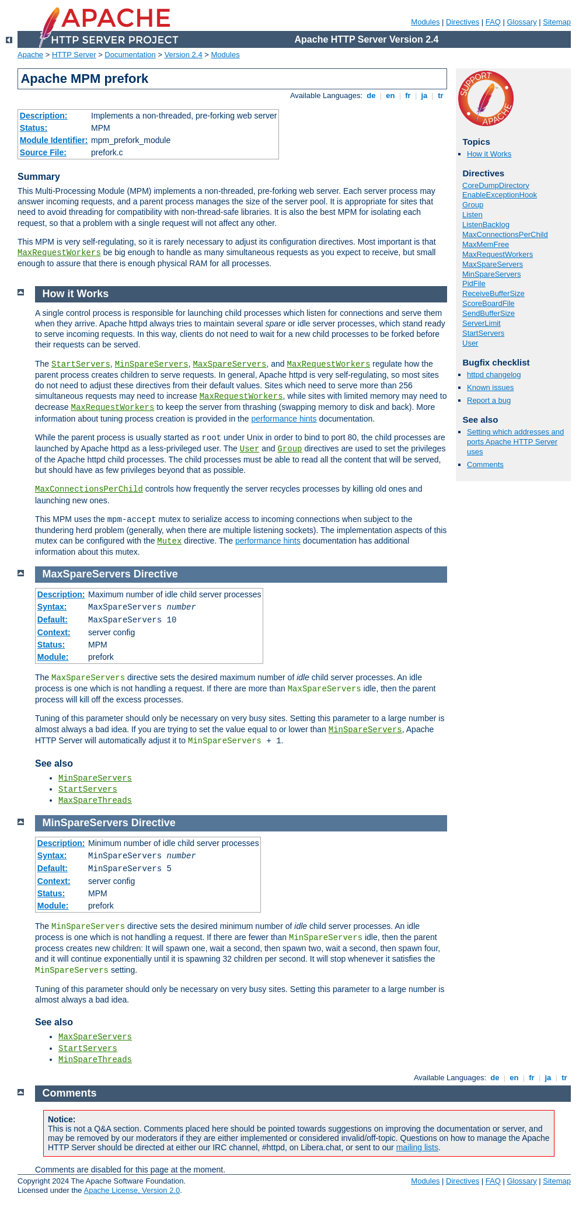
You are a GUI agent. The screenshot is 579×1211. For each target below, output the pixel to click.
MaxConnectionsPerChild (505, 234)
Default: (52, 619)
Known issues (490, 387)
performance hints (283, 418)
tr (441, 95)
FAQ (493, 22)
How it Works (489, 153)
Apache (30, 54)
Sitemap (557, 22)
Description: (44, 115)
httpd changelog (494, 374)
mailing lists (417, 1147)
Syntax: (52, 606)
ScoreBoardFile (488, 303)
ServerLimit (481, 323)
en (390, 95)
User (470, 343)
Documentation (129, 54)
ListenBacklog (486, 224)
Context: (54, 632)
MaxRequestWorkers (59, 252)
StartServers (483, 333)
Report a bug (489, 400)
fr (408, 95)
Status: (33, 128)
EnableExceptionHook (499, 194)
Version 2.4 (184, 54)
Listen (472, 214)
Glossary (521, 22)
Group (472, 204)
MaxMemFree (485, 244)
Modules (425, 22)
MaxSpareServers (492, 264)
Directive (156, 574)
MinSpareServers (491, 274)
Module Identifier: (54, 140)
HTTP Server (74, 54)
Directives (462, 22)
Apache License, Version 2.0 (131, 1190)
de (371, 95)
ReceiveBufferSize (493, 293)
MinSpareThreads (95, 1059)
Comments (485, 464)
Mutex (169, 541)
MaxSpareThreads (95, 800)
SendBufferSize (488, 313)
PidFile (474, 283)
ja (424, 95)
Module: (53, 657)
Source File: (43, 152)
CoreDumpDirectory (495, 185)
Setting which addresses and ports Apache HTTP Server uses (515, 441)
